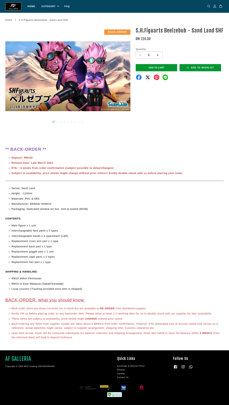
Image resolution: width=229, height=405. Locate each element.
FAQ (67, 6)
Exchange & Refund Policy (131, 366)
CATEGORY (50, 6)
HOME (31, 6)
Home (8, 20)
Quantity (141, 49)
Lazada (121, 374)
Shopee (121, 370)
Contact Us (123, 377)
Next (125, 76)
